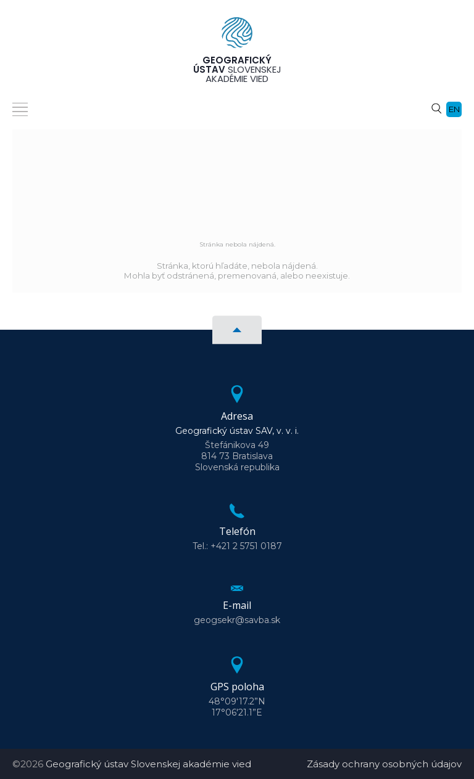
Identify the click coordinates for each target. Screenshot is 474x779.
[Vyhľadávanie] (436, 108)
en (454, 109)
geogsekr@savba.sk (237, 620)
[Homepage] (237, 36)
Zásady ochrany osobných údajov (384, 764)
